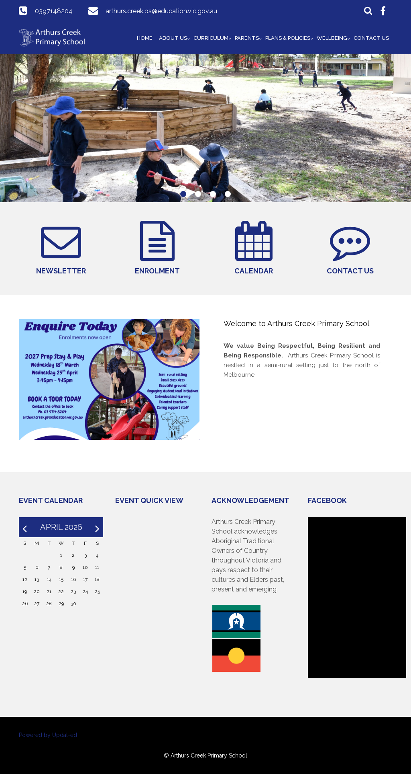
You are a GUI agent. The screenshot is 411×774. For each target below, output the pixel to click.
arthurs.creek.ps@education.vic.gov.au (161, 11)
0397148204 (54, 11)
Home (145, 38)
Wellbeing (332, 38)
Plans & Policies (287, 38)
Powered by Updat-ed (48, 735)
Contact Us (371, 38)
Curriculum (210, 38)
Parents (247, 38)
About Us (173, 38)
